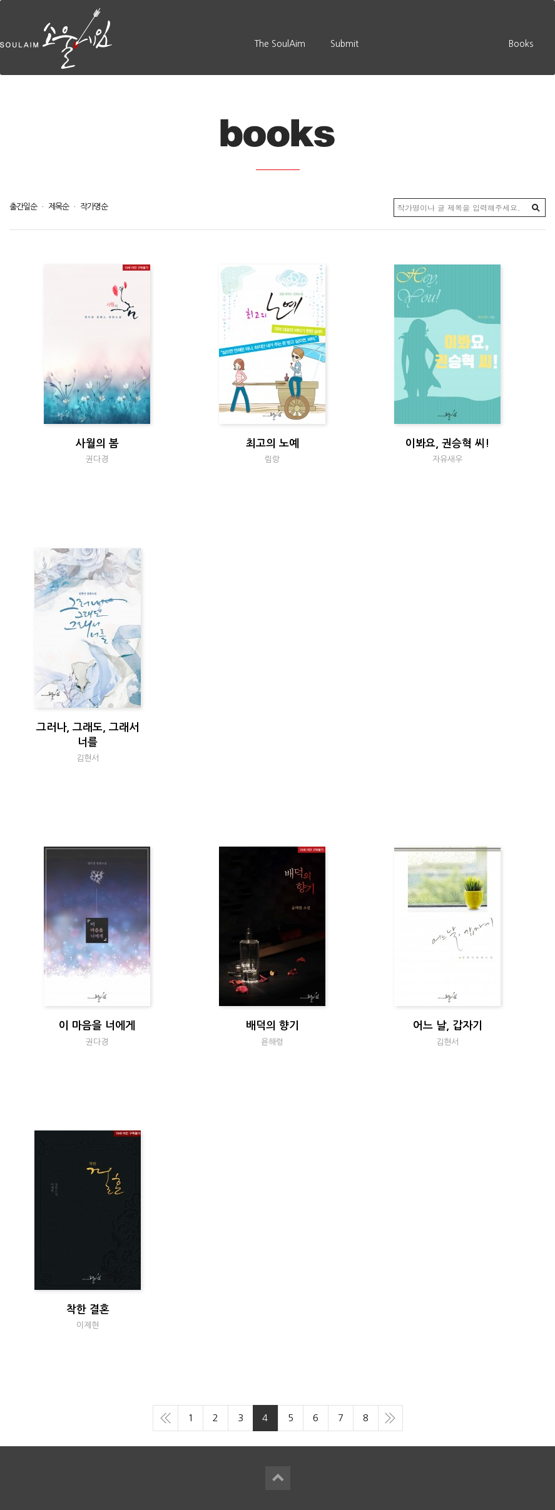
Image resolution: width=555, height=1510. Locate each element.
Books (521, 43)
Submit (344, 43)
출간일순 (23, 207)
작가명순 (94, 207)
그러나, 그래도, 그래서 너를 (87, 742)
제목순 (62, 207)
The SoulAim (280, 43)
